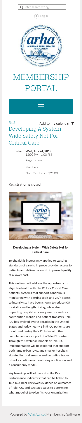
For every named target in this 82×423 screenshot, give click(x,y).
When (19, 151)
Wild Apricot (37, 414)
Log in (44, 15)
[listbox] (57, 123)
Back (12, 123)
